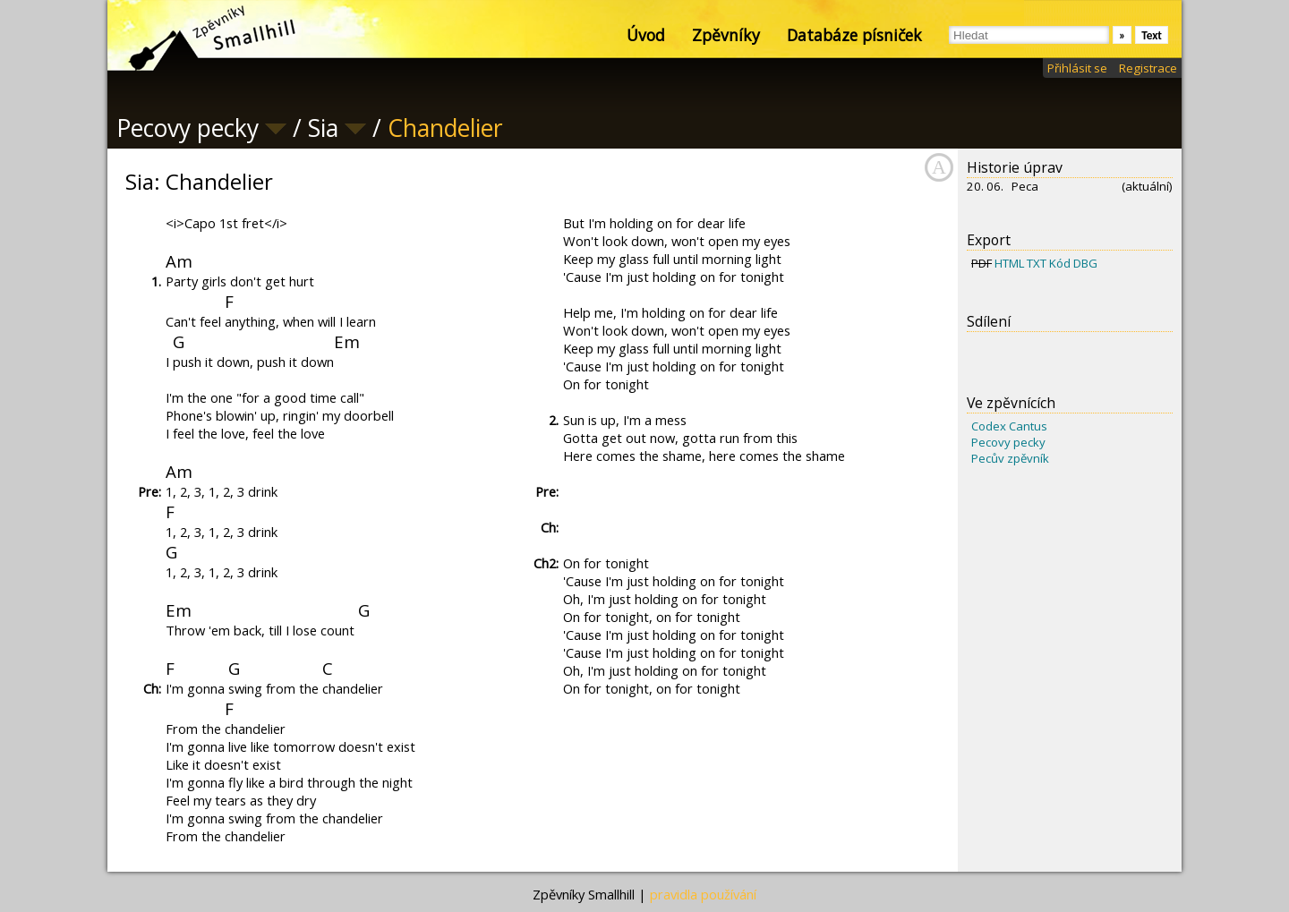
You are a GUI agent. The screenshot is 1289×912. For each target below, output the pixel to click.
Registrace (1148, 68)
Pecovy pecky (1008, 442)
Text (1151, 35)
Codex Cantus (1009, 426)
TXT (1036, 263)
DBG (1085, 263)
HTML (1009, 263)
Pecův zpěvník (1010, 458)
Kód (1060, 263)
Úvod (646, 35)
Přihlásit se (1077, 68)
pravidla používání (703, 894)
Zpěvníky (726, 35)
